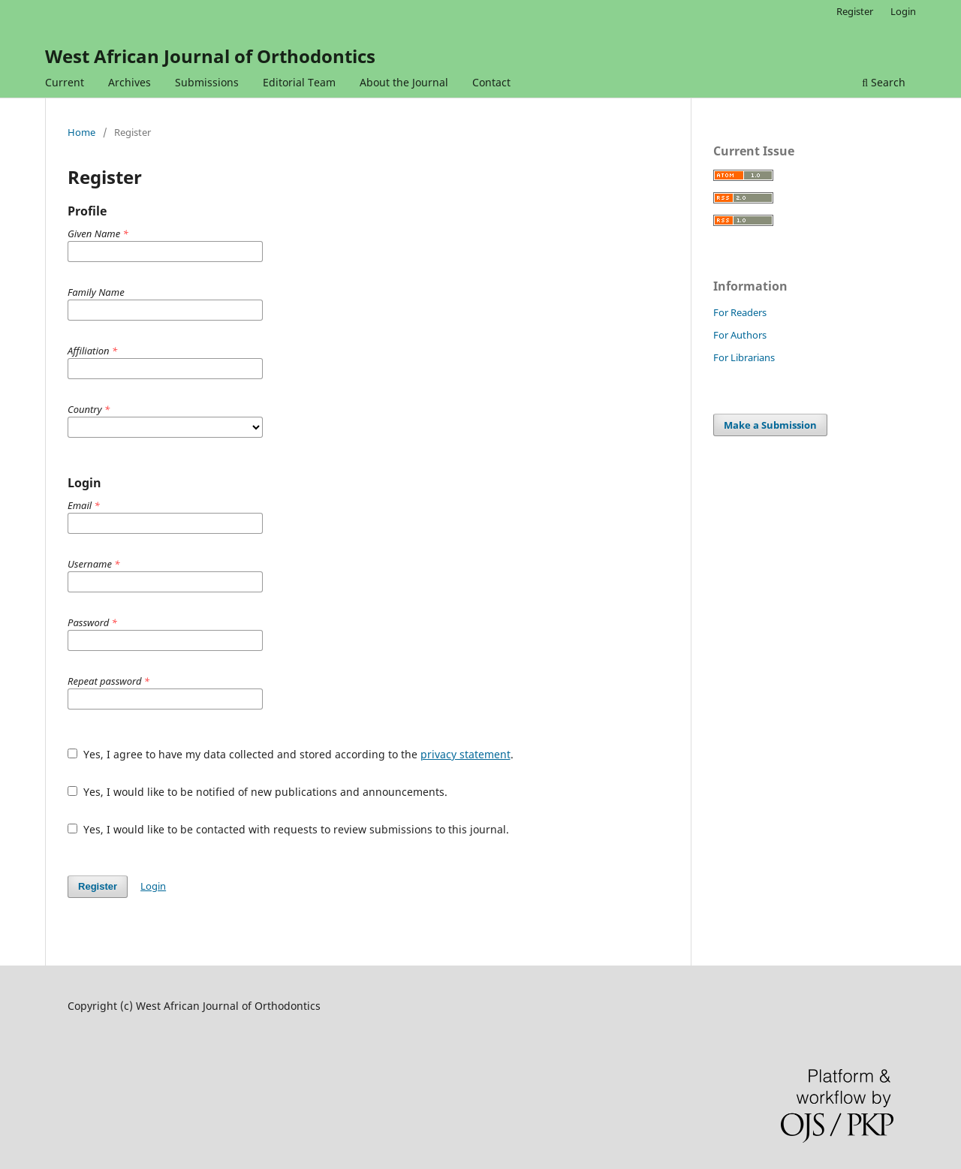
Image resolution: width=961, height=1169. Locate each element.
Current (64, 82)
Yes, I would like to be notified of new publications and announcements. (257, 792)
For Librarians (744, 357)
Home (81, 132)
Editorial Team (299, 82)
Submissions (207, 82)
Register (854, 11)
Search (883, 82)
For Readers (740, 312)
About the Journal (404, 82)
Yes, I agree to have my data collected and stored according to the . (291, 754)
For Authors (740, 335)
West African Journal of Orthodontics (210, 56)
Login (903, 11)
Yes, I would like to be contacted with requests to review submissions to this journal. (288, 829)
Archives (129, 82)
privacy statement (465, 754)
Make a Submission (770, 425)
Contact (491, 82)
